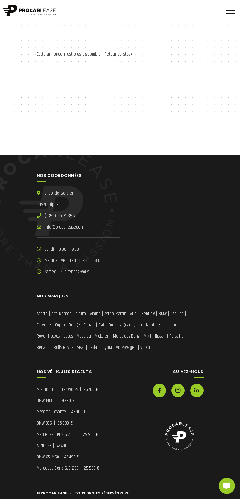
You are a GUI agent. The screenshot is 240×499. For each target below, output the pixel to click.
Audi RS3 (54, 445)
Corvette (44, 325)
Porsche (176, 336)
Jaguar (125, 325)
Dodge (74, 325)
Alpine (95, 313)
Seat (80, 347)
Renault (43, 347)
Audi (134, 313)
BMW (163, 313)
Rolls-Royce (64, 347)
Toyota (106, 347)
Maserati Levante (61, 412)
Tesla (92, 347)
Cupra (60, 325)
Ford (112, 325)
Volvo (145, 347)
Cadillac (177, 313)
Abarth (42, 313)
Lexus (55, 336)
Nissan (160, 336)
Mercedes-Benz (126, 336)
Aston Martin (115, 313)
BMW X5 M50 (58, 457)
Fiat (101, 325)
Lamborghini (157, 325)
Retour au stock (118, 54)
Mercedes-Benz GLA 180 (67, 434)
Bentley (148, 313)
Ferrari (89, 325)
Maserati (84, 336)
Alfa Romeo (61, 313)
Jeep (138, 325)
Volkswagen (126, 347)
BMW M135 (56, 400)
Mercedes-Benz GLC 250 (68, 468)
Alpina (81, 313)
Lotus (68, 336)
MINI (147, 336)
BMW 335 (55, 423)
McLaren (102, 336)
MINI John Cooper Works (67, 389)
